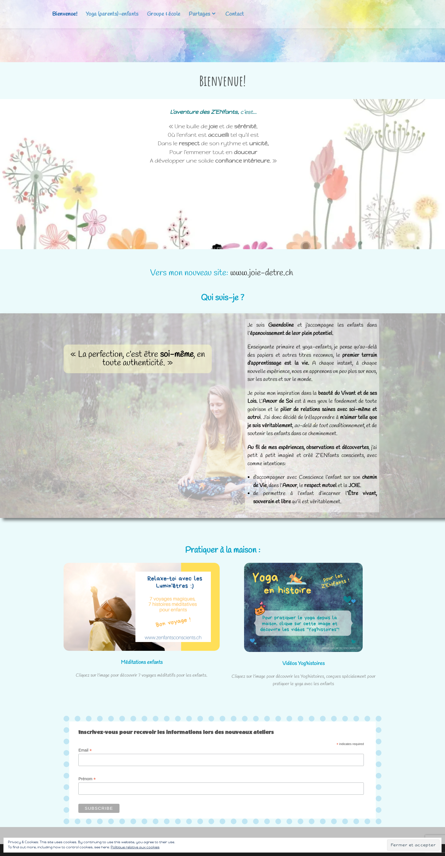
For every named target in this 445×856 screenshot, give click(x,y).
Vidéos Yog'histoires (303, 663)
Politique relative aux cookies (135, 847)
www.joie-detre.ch (262, 273)
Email (85, 750)
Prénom (87, 779)
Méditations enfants (142, 662)
